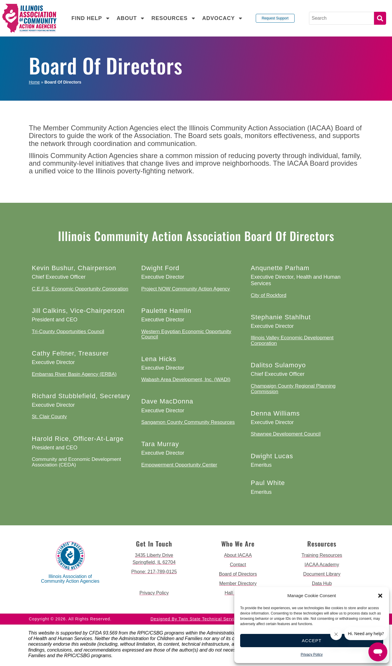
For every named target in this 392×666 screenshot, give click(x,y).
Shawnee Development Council (285, 434)
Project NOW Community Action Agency (185, 289)
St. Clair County (49, 416)
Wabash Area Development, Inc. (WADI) (185, 379)
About (131, 18)
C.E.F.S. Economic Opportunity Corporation (80, 289)
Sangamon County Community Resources (188, 422)
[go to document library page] (322, 574)
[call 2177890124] (154, 571)
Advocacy (222, 18)
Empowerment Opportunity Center (179, 465)
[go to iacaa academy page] (322, 564)
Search (380, 18)
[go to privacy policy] (154, 593)
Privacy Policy (312, 654)
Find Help (91, 18)
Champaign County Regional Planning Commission (293, 388)
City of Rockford (268, 295)
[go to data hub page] (322, 583)
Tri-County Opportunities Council (68, 331)
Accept (312, 640)
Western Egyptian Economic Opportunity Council (186, 334)
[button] (380, 596)
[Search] (341, 18)
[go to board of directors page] (238, 574)
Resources (173, 18)
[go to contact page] (238, 564)
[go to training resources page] (322, 555)
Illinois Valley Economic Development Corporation (292, 340)
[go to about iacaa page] (238, 555)
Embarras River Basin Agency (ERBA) (74, 374)
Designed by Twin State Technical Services (196, 619)
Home (34, 82)
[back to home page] (29, 18)
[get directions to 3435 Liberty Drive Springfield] (154, 559)
